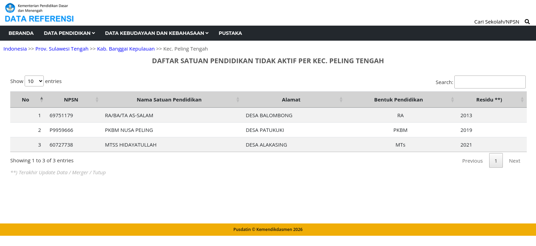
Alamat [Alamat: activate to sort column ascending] (291, 99)
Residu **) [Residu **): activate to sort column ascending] (489, 99)
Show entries (36, 81)
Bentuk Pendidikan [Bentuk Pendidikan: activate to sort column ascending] (398, 99)
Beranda (21, 33)
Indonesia (15, 48)
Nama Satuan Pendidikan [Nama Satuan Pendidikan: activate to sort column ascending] (169, 99)
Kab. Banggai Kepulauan (126, 48)
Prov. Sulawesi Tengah (62, 48)
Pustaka (230, 33)
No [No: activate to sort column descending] (25, 99)
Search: (481, 82)
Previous (472, 160)
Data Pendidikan (69, 33)
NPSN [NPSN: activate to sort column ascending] (71, 99)
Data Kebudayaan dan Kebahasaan (156, 33)
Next (514, 160)
